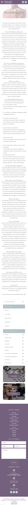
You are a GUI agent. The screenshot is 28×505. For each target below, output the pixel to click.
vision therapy (8, 363)
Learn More (14, 376)
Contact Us (7, 326)
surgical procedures (9, 347)
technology (7, 359)
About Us (7, 310)
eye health (7, 344)
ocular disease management (11, 356)
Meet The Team (8, 318)
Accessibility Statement (13, 500)
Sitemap (14, 501)
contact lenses (8, 337)
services (6, 334)
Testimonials (7, 322)
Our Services (7, 314)
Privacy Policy (23, 500)
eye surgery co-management (11, 353)
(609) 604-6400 (14, 482)
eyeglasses (7, 341)
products (7, 350)
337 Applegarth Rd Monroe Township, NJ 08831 (14, 474)
